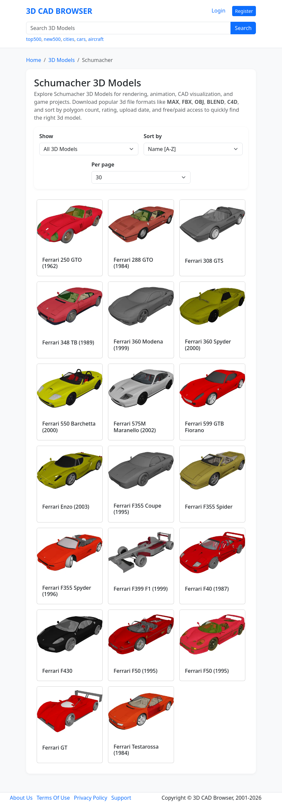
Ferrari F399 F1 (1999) (141, 588)
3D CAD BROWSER (59, 11)
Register (244, 11)
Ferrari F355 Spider (208, 506)
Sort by (153, 136)
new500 (52, 39)
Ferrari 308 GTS (204, 260)
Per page (102, 164)
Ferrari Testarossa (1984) (136, 750)
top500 (33, 39)
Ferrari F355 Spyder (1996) (66, 591)
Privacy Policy (90, 797)
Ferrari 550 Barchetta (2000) (68, 426)
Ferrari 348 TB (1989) (68, 342)
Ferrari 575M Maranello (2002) (135, 426)
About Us (21, 797)
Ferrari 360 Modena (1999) (138, 344)
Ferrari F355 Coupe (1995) (137, 509)
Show (46, 136)
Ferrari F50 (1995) (136, 670)
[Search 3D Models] (128, 28)
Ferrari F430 (57, 670)
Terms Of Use (53, 797)
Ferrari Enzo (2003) (65, 506)
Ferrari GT (54, 747)
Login (219, 10)
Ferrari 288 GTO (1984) (133, 263)
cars (81, 39)
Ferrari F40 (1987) (207, 588)
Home (33, 60)
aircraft (96, 39)
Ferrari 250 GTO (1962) (62, 263)
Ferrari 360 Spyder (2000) (208, 344)
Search (243, 28)
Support (121, 797)
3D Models (61, 60)
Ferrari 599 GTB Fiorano (204, 426)
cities (68, 39)
